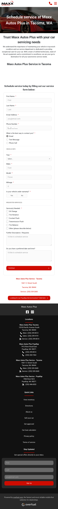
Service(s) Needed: (14, 208)
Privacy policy (29, 436)
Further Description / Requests (17, 233)
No (22, 195)
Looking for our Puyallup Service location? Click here (29, 298)
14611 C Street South (29, 283)
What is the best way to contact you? (20, 133)
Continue (29, 268)
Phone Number (12, 124)
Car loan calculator (29, 430)
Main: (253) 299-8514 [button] (29, 333)
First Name (11, 96)
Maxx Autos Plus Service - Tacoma (29, 279)
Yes (12, 195)
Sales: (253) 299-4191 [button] (29, 336)
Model (9, 173)
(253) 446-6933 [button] (29, 384)
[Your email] (29, 119)
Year (8, 155)
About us (29, 412)
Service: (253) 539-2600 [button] (29, 371)
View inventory (29, 400)
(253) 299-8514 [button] (29, 352)
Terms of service (29, 442)
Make (9, 164)
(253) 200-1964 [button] (29, 355)
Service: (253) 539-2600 (29, 292)
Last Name (11, 106)
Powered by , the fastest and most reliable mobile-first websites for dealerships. (29, 500)
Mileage (10, 182)
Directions (29, 406)
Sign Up (29, 483)
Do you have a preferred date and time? (20, 249)
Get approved (29, 424)
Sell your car (29, 418)
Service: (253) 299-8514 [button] (29, 339)
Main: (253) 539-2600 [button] (29, 368)
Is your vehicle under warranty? (18, 192)
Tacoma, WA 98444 (29, 287)
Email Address (12, 115)
